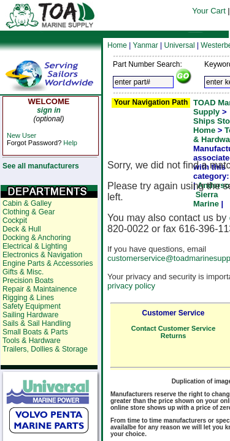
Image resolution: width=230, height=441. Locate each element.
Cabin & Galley (27, 203)
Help (70, 142)
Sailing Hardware (30, 315)
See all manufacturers (40, 166)
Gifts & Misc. (23, 272)
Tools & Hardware (31, 340)
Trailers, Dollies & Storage (45, 349)
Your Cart (208, 10)
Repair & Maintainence (39, 289)
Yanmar (145, 45)
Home (117, 45)
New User (21, 135)
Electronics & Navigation (42, 255)
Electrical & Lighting (34, 246)
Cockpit (14, 220)
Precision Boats (27, 280)
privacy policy (131, 285)
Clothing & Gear (28, 212)
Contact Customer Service (173, 328)
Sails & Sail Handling (36, 323)
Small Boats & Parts (35, 332)
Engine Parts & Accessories (47, 263)
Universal (179, 45)
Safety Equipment (31, 306)
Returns (173, 335)
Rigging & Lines (28, 297)
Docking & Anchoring (36, 237)
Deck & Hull (21, 229)
